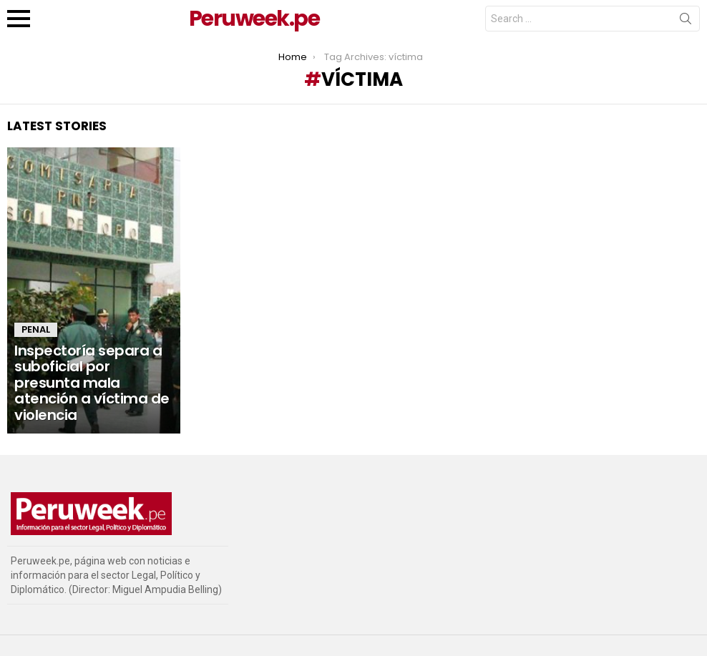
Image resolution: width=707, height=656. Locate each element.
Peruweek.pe (254, 19)
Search (685, 21)
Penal (35, 329)
